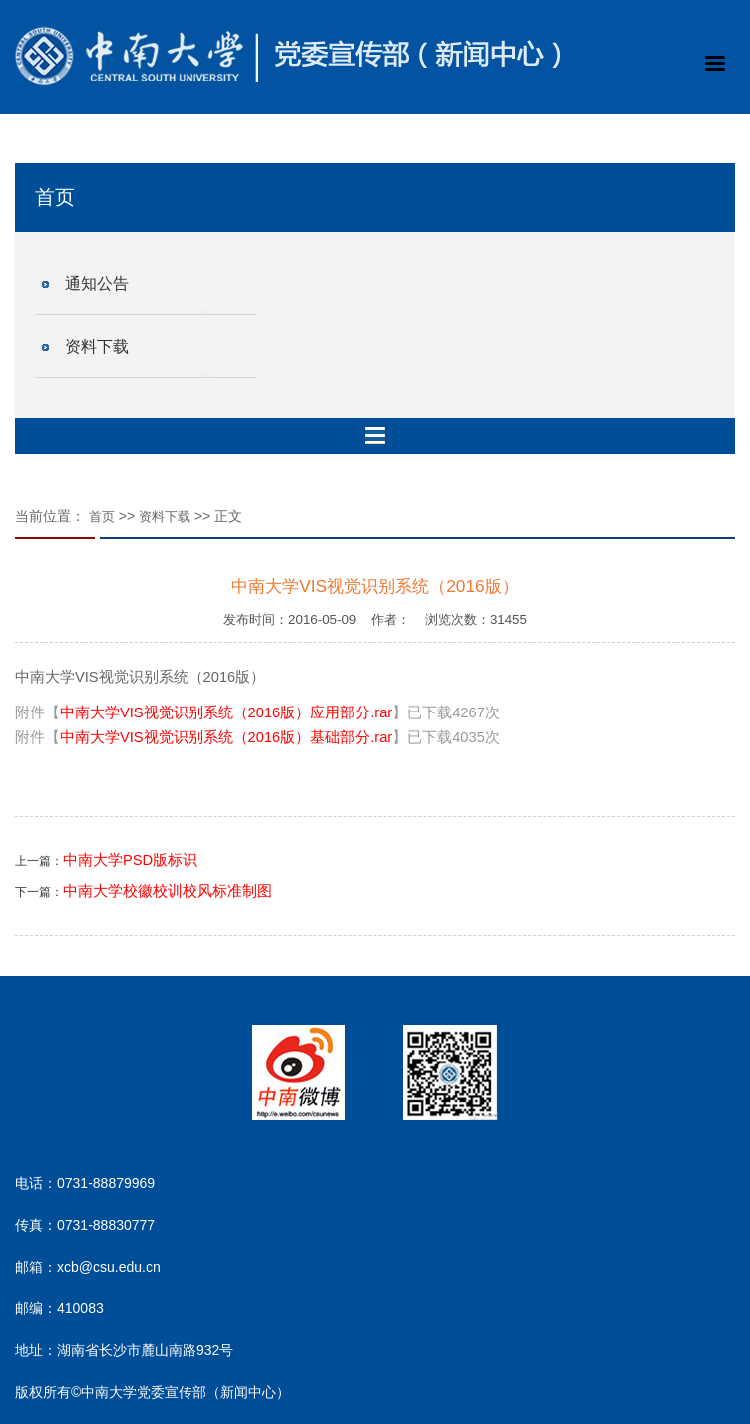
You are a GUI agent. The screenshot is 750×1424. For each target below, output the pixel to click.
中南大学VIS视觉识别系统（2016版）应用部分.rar (226, 712)
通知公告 (97, 283)
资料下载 (97, 346)
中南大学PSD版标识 (130, 860)
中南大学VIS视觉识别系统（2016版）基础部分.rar (226, 737)
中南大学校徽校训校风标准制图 (167, 891)
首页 (102, 516)
